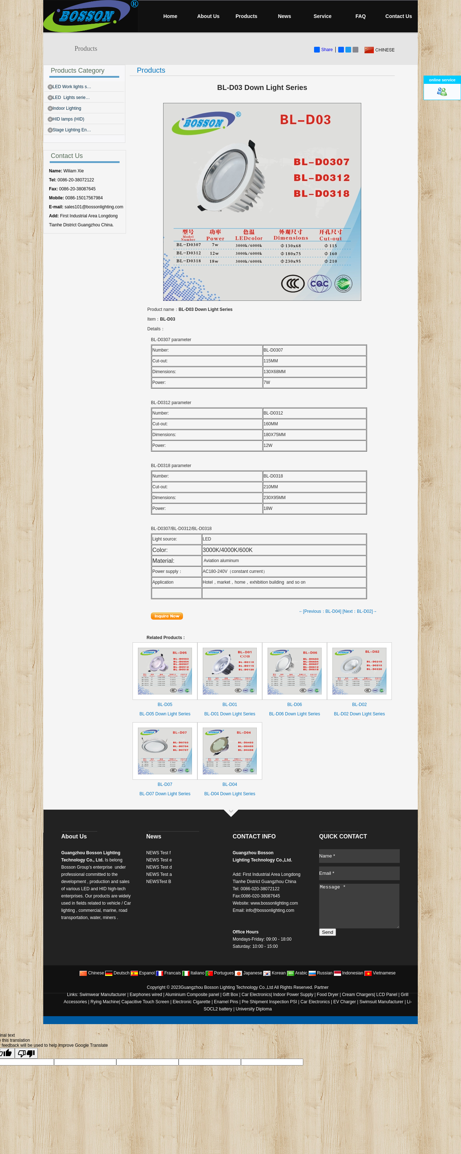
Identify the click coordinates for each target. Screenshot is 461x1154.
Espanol (143, 973)
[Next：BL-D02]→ (360, 611)
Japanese (248, 973)
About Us (208, 16)
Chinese (92, 973)
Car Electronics (256, 994)
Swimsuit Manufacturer (381, 1001)
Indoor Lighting (67, 108)
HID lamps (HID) (68, 119)
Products (247, 16)
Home (170, 16)
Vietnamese (380, 973)
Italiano (193, 973)
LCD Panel (386, 994)
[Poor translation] (26, 1053)
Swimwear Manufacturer (102, 994)
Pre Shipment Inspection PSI (269, 1001)
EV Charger (345, 1001)
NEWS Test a (159, 874)
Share (323, 50)
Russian (321, 973)
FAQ (360, 16)
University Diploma (254, 1009)
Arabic (297, 973)
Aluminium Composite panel (192, 994)
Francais (168, 973)
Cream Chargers (358, 994)
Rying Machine (104, 1001)
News (284, 16)
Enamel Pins (226, 1001)
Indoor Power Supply (293, 994)
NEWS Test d (159, 867)
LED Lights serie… (71, 97)
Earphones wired (146, 994)
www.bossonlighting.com (274, 903)
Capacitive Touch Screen (145, 1001)
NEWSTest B (158, 881)
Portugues (220, 973)
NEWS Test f (158, 852)
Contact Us (398, 16)
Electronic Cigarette (191, 1001)
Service (323, 16)
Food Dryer (328, 994)
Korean (274, 973)
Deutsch (117, 973)
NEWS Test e (159, 860)
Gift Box (230, 994)
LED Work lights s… (72, 86)
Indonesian (348, 973)
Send (327, 932)
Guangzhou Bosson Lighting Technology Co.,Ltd (226, 987)
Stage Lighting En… (72, 129)
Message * (359, 906)
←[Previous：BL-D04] (320, 611)
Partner (321, 987)
